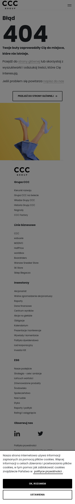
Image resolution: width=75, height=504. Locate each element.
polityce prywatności (48, 471)
